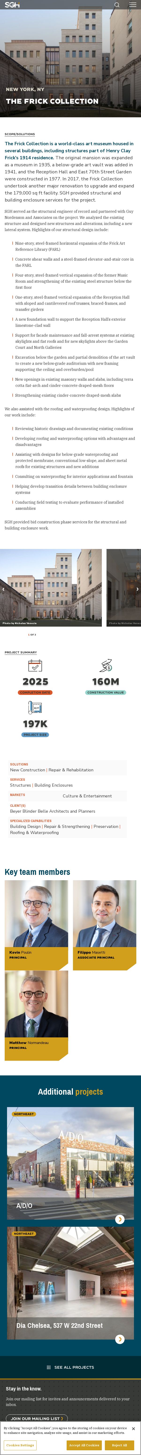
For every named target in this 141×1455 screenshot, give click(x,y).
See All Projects (70, 1367)
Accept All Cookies (84, 1445)
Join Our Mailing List (35, 1418)
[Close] (133, 1429)
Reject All (119, 1445)
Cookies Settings (20, 1445)
